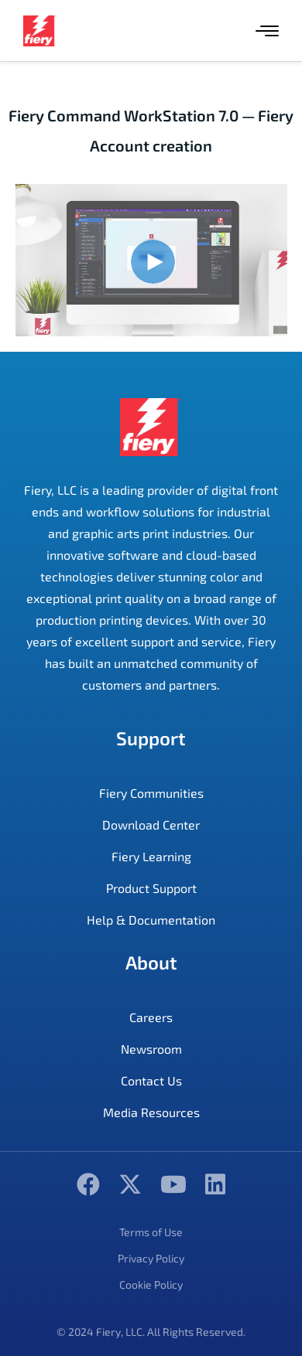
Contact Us (151, 1080)
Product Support (151, 888)
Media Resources (151, 1112)
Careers (151, 1017)
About (151, 962)
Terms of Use (151, 1231)
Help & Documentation (151, 919)
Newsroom (151, 1048)
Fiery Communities (151, 792)
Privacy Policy (151, 1258)
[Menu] (267, 31)
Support (151, 738)
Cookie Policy (151, 1284)
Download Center (151, 824)
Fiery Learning (151, 856)
